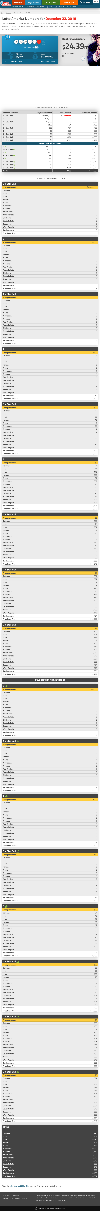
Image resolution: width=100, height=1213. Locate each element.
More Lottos (57, 2)
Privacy (16, 1197)
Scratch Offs (75, 2)
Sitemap (6, 1202)
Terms (18, 1199)
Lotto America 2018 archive (20, 1187)
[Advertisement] (50, 87)
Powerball (20, 2)
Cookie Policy (8, 1199)
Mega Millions (38, 2)
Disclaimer (7, 1197)
